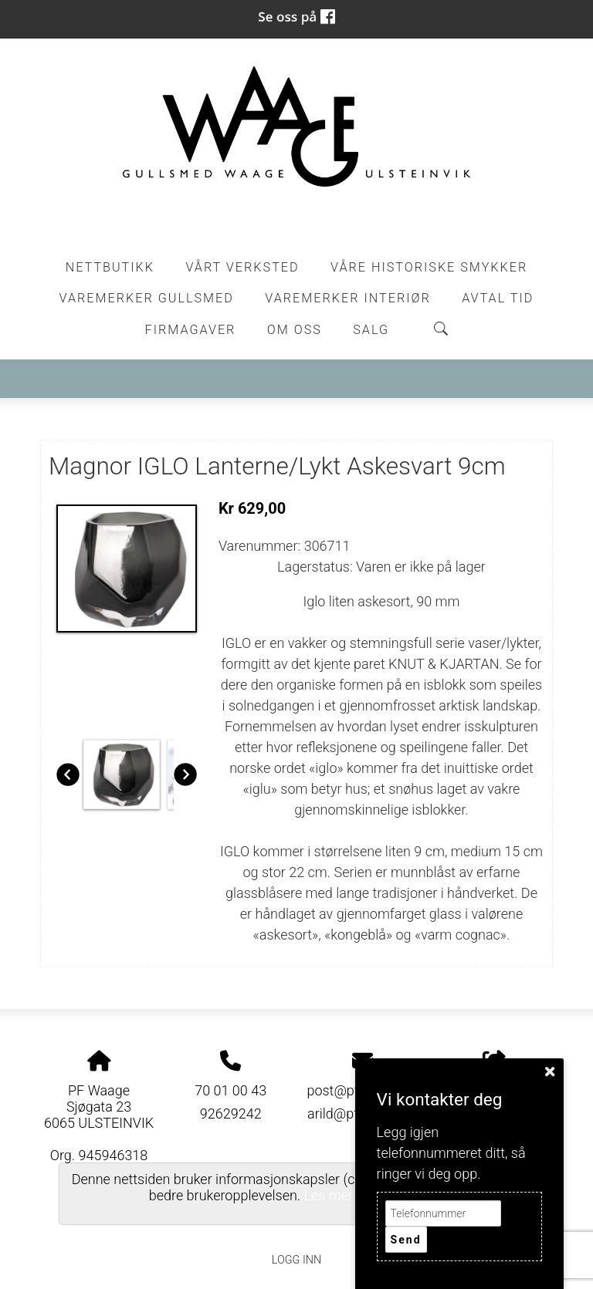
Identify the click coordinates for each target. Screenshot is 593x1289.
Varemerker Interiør (347, 298)
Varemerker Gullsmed (146, 298)
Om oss (294, 329)
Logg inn (296, 1260)
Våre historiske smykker (428, 267)
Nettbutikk (110, 267)
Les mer (329, 1195)
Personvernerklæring (296, 1225)
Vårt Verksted (242, 267)
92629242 (231, 1113)
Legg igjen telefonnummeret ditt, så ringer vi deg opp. (451, 1153)
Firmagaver (190, 329)
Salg (371, 329)
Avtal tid (498, 298)
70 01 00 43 (230, 1090)
